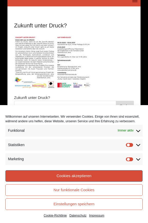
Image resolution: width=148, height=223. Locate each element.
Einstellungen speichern (73, 204)
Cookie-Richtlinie (55, 215)
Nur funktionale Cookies (73, 190)
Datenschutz (78, 215)
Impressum (96, 215)
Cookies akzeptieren (74, 176)
